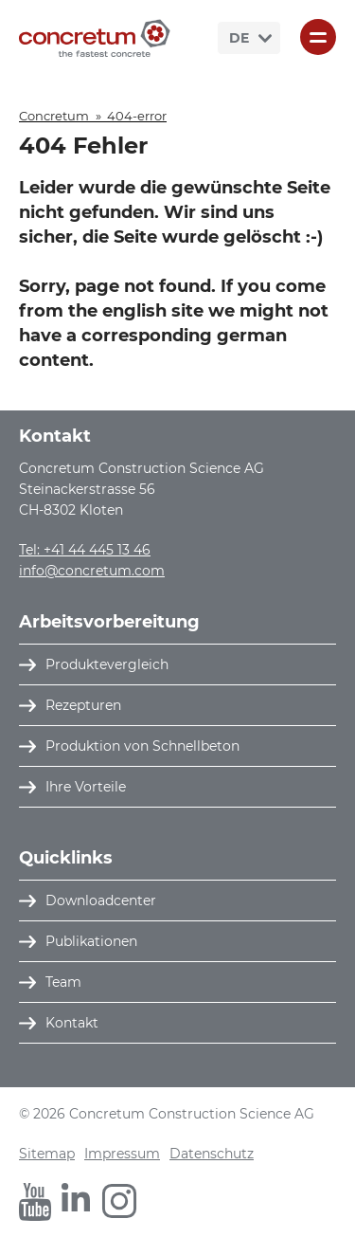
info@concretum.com (92, 570)
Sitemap (47, 1153)
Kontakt (71, 1022)
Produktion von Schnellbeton (142, 746)
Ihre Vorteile (85, 786)
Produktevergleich (107, 664)
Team (63, 982)
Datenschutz (211, 1153)
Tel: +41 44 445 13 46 (85, 549)
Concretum (54, 115)
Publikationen (91, 941)
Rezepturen (83, 705)
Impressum (122, 1153)
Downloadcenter (100, 900)
